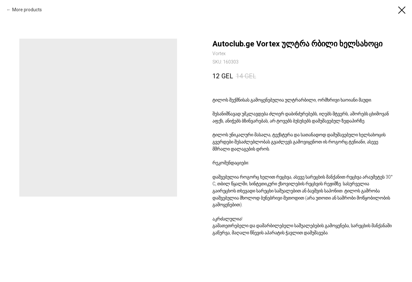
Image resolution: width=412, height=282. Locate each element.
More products (27, 9)
